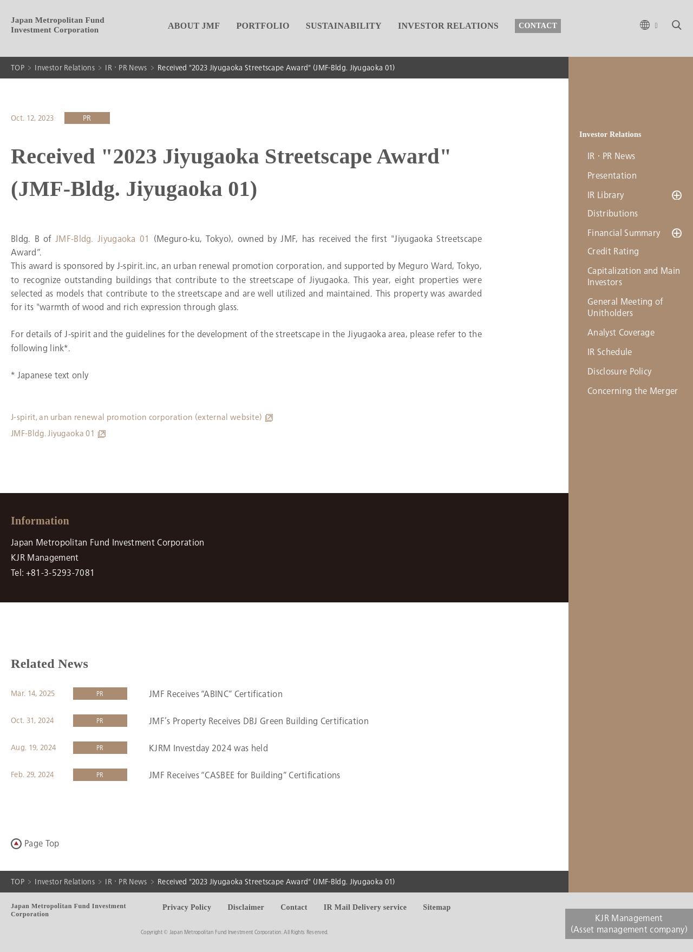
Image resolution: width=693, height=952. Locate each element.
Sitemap (436, 907)
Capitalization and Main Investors (633, 278)
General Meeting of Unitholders (625, 309)
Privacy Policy (186, 907)
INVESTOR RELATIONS (448, 25)
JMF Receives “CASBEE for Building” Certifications (245, 775)
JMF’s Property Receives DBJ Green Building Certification (259, 721)
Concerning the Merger (632, 393)
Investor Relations (65, 68)
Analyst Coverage (621, 334)
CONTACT (538, 26)
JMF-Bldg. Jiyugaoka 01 (102, 239)
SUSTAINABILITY (344, 25)
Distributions (612, 214)
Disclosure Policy (619, 373)
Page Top (42, 843)
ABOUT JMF (194, 25)
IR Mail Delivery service (365, 907)
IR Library (605, 195)
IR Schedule (609, 354)
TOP (17, 68)
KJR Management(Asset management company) (629, 923)
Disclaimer (245, 907)
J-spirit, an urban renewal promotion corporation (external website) (136, 417)
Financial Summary (623, 234)
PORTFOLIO (262, 25)
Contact (294, 907)
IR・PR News (126, 68)
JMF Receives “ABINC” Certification (216, 694)
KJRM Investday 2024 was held (208, 748)
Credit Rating (613, 253)
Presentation (612, 175)
